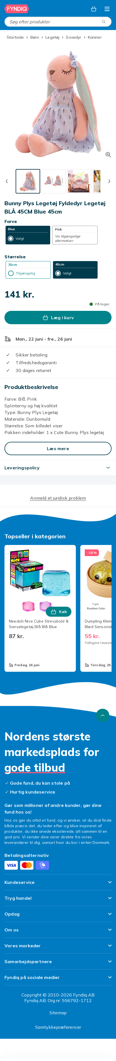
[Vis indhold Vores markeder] (58, 948)
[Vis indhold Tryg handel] (58, 900)
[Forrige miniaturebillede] (6, 181)
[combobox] (58, 22)
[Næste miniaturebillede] (109, 181)
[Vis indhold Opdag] (58, 916)
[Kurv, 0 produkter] (93, 9)
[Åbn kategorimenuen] (107, 9)
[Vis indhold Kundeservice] (58, 884)
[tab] (28, 181)
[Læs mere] (58, 448)
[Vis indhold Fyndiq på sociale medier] (58, 979)
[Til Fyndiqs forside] (16, 9)
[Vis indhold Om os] (58, 932)
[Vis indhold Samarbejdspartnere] (58, 964)
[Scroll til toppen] (102, 715)
